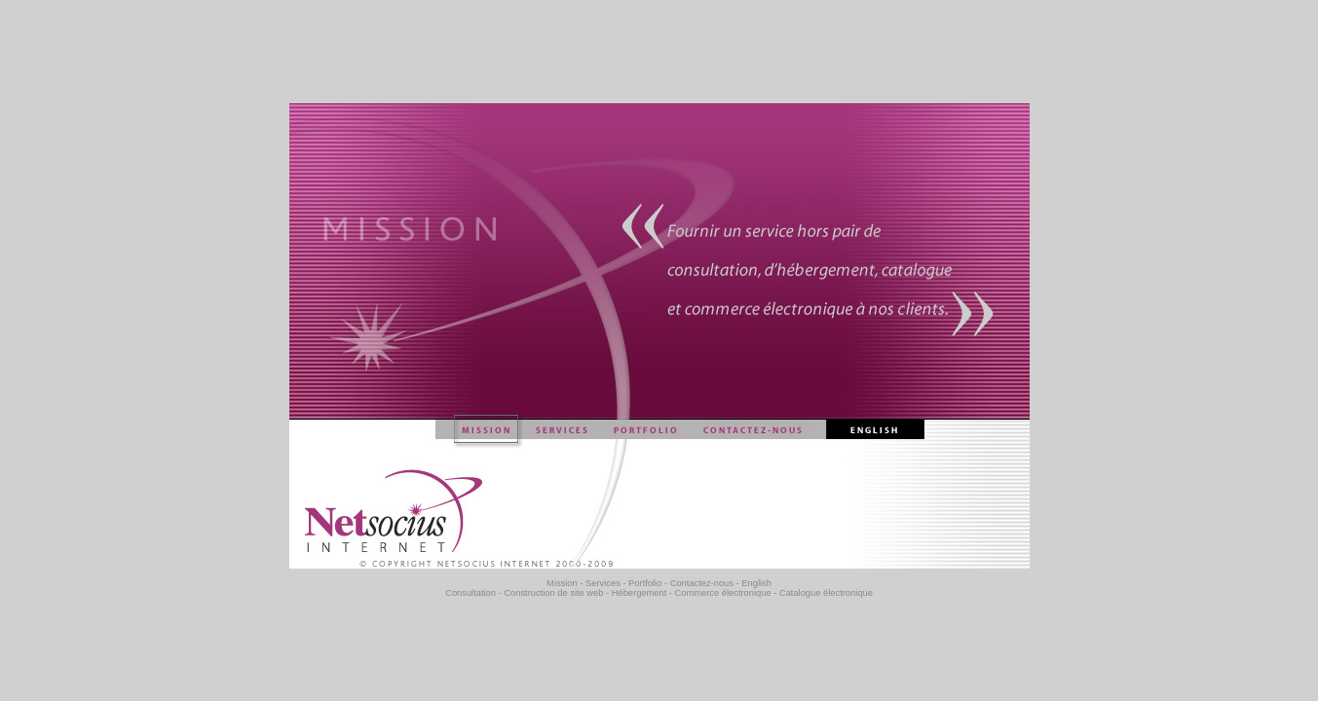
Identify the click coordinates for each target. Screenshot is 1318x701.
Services (603, 583)
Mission (562, 583)
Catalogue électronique (826, 593)
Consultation (470, 593)
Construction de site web (553, 593)
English (756, 583)
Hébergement (639, 593)
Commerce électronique (723, 593)
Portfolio (644, 583)
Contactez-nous (702, 583)
